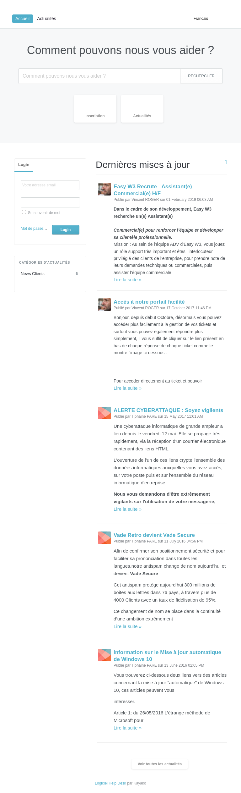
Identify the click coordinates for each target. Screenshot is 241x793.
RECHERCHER (201, 76)
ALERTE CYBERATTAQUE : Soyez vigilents (168, 410)
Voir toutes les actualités (160, 764)
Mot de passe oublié (37, 228)
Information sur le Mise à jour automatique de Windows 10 (167, 655)
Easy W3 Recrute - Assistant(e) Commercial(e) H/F (153, 190)
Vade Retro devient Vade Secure (154, 535)
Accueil (22, 18)
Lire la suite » (128, 279)
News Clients (50, 274)
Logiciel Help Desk (110, 783)
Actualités (46, 18)
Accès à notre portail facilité (149, 302)
